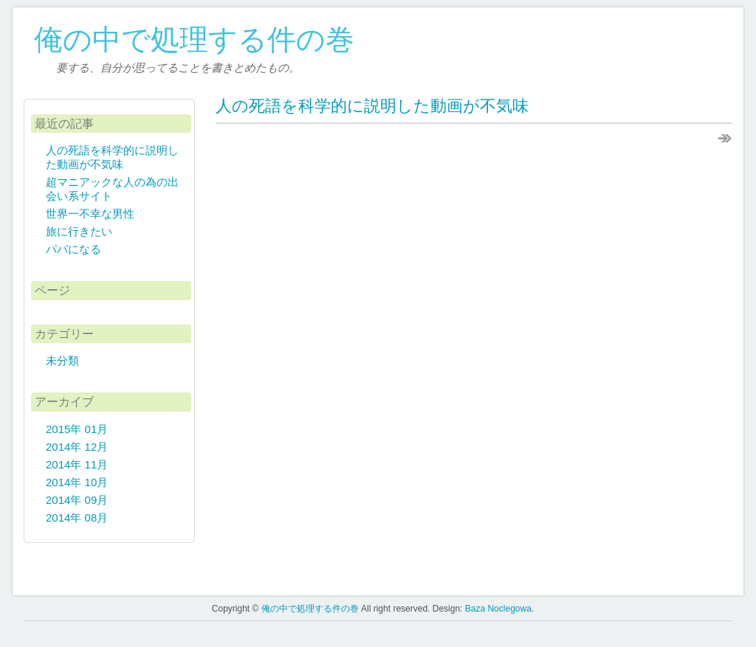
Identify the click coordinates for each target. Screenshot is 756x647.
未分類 (62, 360)
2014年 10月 (77, 482)
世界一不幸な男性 (90, 213)
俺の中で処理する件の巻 (194, 39)
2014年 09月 (77, 500)
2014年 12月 (77, 446)
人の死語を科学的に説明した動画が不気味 (372, 106)
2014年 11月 (77, 464)
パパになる (73, 249)
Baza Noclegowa (498, 608)
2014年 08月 (77, 517)
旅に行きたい (79, 231)
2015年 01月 (77, 429)
